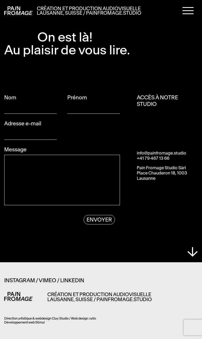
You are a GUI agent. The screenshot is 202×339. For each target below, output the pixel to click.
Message (30, 149)
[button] (188, 10)
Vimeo (47, 280)
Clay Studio (60, 318)
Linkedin (72, 280)
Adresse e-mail (30, 123)
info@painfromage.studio (161, 153)
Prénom (92, 97)
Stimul (40, 322)
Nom (25, 97)
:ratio (92, 318)
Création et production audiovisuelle (89, 11)
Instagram (19, 280)
